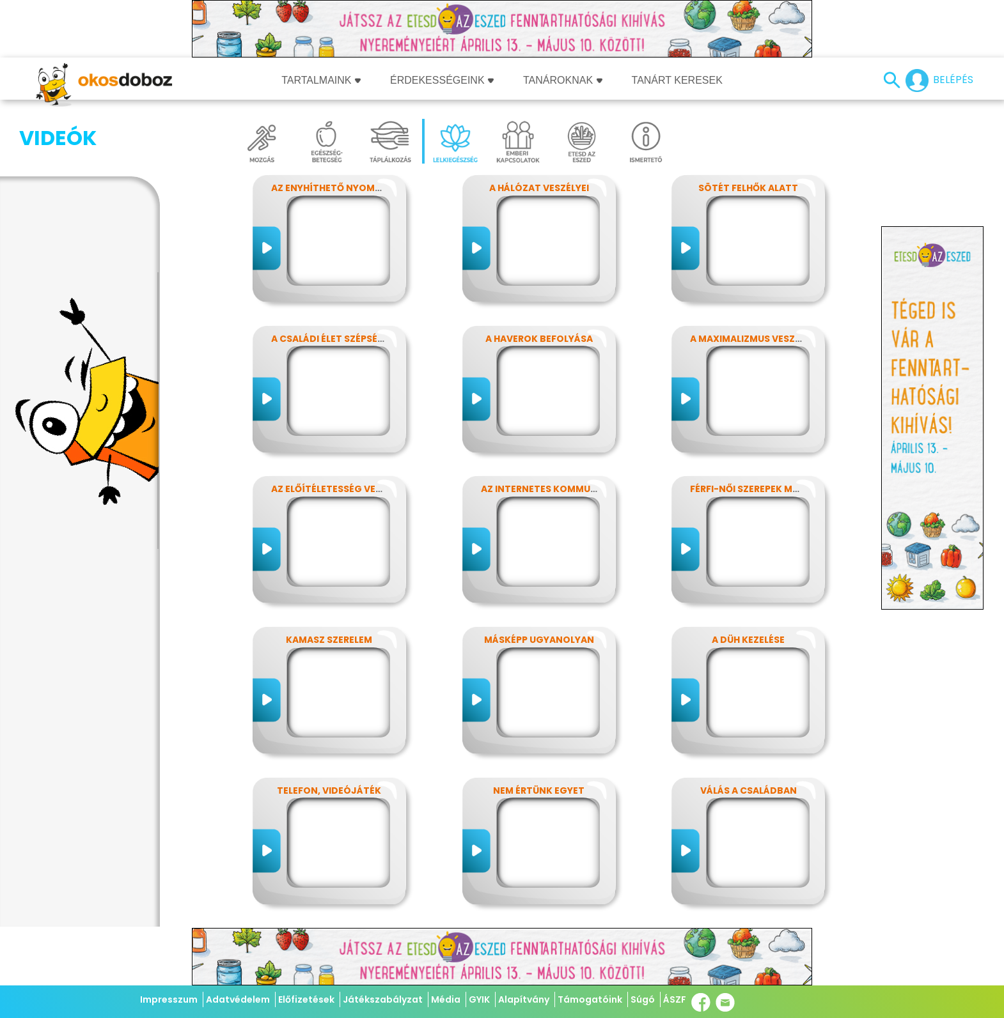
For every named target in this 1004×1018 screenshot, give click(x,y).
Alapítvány (523, 999)
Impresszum (169, 999)
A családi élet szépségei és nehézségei (367, 338)
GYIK (479, 999)
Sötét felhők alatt (748, 187)
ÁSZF (674, 999)
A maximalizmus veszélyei (754, 338)
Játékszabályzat (383, 999)
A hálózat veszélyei (539, 187)
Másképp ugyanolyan (539, 639)
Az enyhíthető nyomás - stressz (353, 187)
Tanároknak (562, 80)
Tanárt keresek (677, 80)
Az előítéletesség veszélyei (340, 488)
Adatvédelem (238, 999)
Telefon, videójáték (329, 790)
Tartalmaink (321, 80)
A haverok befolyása (539, 338)
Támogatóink (590, 999)
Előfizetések (306, 999)
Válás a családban (748, 790)
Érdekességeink (442, 80)
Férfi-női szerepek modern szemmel (780, 488)
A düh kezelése (748, 639)
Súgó (643, 999)
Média (445, 999)
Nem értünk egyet (538, 790)
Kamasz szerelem (329, 639)
